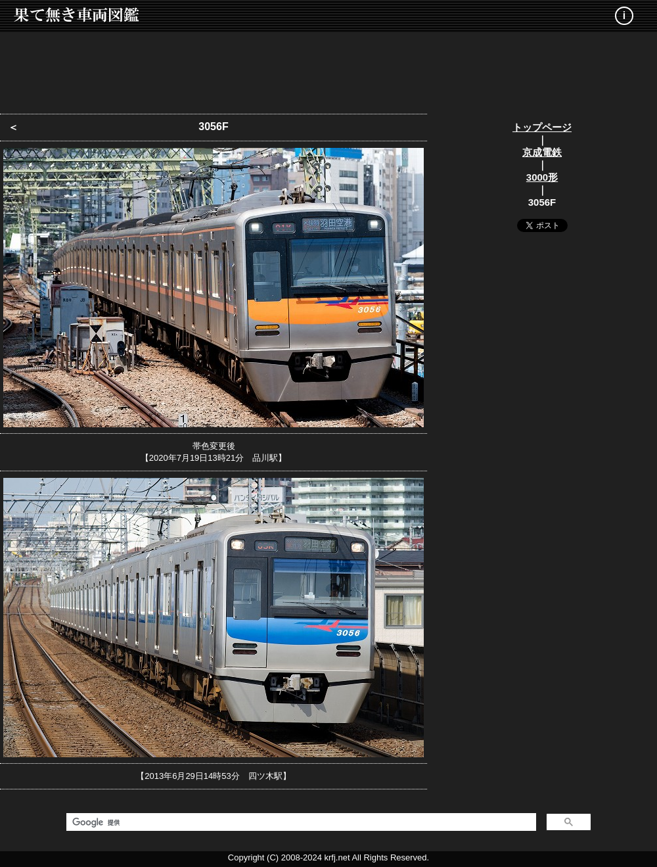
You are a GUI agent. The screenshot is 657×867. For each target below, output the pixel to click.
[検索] (300, 822)
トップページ (542, 127)
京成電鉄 (542, 152)
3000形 (542, 177)
